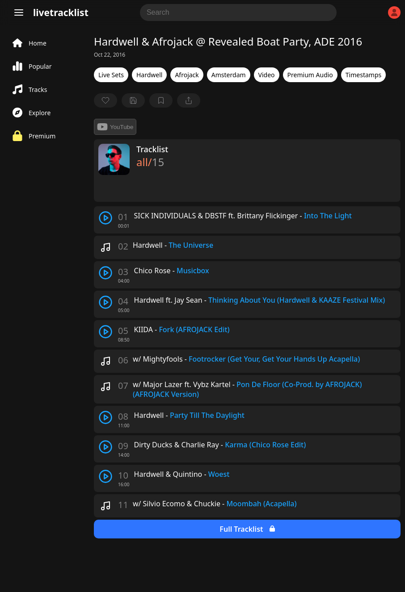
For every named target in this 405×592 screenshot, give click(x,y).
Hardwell (149, 75)
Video (266, 75)
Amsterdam (228, 75)
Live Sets (111, 75)
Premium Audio (310, 75)
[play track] (105, 218)
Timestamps (363, 75)
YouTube (115, 126)
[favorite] (105, 100)
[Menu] (19, 12)
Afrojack (186, 75)
